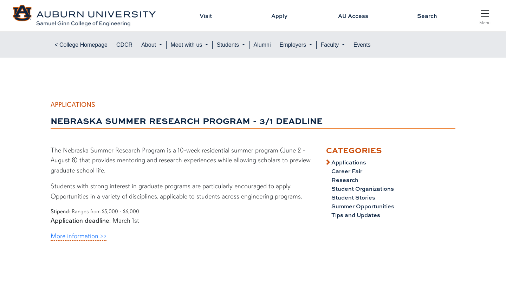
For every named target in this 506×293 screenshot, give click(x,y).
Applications (348, 162)
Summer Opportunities (362, 206)
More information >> (78, 236)
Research (344, 180)
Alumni (262, 45)
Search (427, 16)
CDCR (124, 45)
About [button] (149, 45)
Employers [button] (293, 45)
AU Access (353, 16)
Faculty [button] (330, 45)
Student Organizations (362, 189)
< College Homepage (81, 45)
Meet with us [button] (187, 45)
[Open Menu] (485, 16)
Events (362, 45)
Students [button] (229, 45)
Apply (279, 16)
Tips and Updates (355, 215)
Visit (206, 16)
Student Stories (352, 197)
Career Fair (346, 171)
